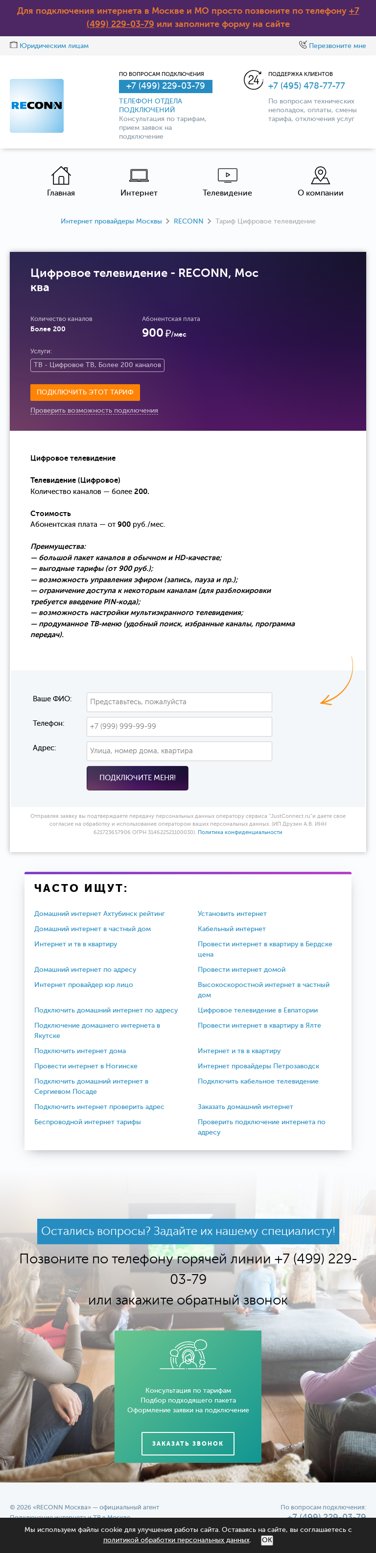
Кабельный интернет (232, 929)
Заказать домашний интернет (245, 1107)
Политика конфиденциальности (240, 833)
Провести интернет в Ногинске (86, 1066)
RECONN (189, 221)
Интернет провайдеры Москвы (111, 221)
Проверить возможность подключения (94, 410)
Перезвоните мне (332, 46)
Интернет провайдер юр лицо (83, 985)
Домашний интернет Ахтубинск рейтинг (99, 914)
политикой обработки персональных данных (176, 1540)
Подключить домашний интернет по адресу (106, 1010)
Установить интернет (232, 914)
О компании (321, 181)
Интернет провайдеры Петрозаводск (258, 1066)
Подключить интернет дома (80, 1051)
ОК (267, 1540)
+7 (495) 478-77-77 (306, 86)
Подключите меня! (137, 778)
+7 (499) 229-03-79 (165, 86)
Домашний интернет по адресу (85, 969)
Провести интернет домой (241, 969)
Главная (61, 181)
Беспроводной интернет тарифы (87, 1122)
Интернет (139, 181)
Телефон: (49, 723)
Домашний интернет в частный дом (92, 929)
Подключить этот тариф (85, 392)
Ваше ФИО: (52, 699)
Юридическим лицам (49, 46)
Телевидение (227, 181)
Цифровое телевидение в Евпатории (258, 1010)
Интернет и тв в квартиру (75, 944)
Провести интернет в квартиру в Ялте (259, 1025)
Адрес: (44, 748)
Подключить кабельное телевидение (258, 1081)
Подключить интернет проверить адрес (99, 1107)
